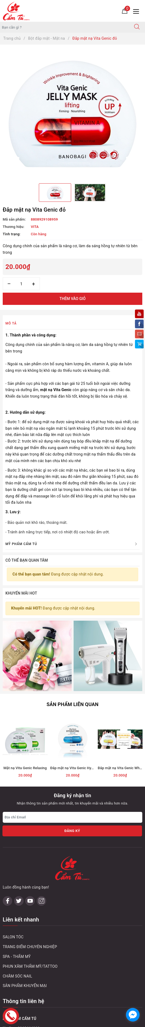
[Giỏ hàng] (124, 10)
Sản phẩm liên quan (72, 640)
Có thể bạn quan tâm (26, 560)
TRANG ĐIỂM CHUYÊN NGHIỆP (30, 858)
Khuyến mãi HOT (21, 593)
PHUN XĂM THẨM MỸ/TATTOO (30, 878)
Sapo (113, 1021)
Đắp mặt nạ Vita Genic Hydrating (76, 704)
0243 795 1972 (36, 979)
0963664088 (29, 940)
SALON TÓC (13, 849)
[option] (72, 114)
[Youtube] (30, 812)
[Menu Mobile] (137, 11)
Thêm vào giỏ (72, 298)
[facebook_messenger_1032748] (133, 1015)
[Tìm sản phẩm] (64, 27)
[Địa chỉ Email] (72, 753)
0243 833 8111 (36, 959)
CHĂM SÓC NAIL (17, 888)
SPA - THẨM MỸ (17, 868)
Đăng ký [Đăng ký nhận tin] (72, 767)
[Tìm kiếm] (137, 27)
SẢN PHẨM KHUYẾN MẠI (25, 897)
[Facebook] (7, 812)
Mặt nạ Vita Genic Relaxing (25, 704)
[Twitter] (19, 812)
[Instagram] (41, 812)
